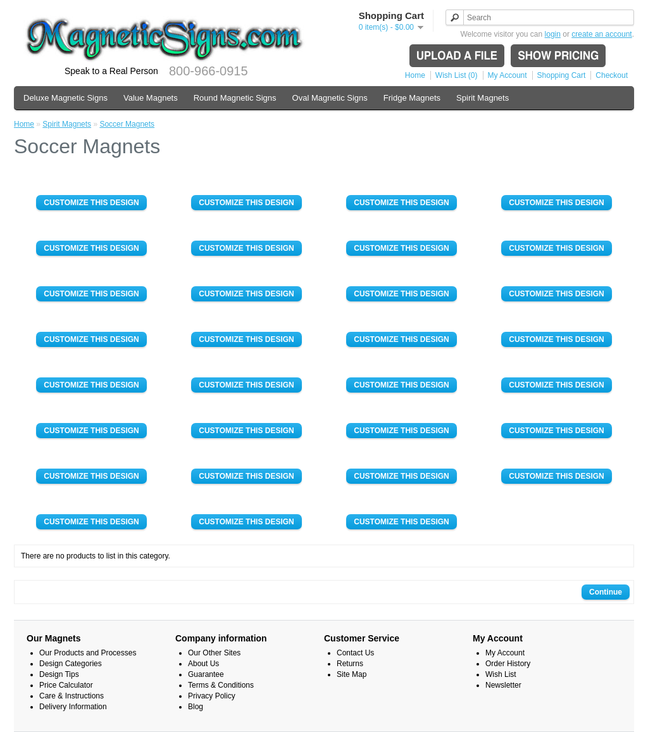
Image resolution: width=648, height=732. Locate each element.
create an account (601, 34)
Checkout (611, 75)
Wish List (500, 674)
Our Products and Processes (87, 652)
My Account (507, 75)
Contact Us (355, 652)
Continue (605, 592)
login (553, 34)
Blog (195, 706)
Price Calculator (66, 685)
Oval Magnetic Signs (330, 98)
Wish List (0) (456, 75)
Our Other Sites (214, 652)
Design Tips (59, 674)
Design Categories (70, 663)
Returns (350, 663)
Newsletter (503, 685)
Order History (507, 663)
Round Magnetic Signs (235, 98)
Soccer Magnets (126, 124)
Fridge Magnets (411, 98)
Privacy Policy (211, 695)
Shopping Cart (561, 75)
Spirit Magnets (482, 98)
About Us (203, 663)
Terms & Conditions (221, 685)
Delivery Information (73, 706)
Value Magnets (150, 98)
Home (415, 75)
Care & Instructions (71, 695)
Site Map (351, 674)
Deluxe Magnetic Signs (65, 98)
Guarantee (206, 674)
